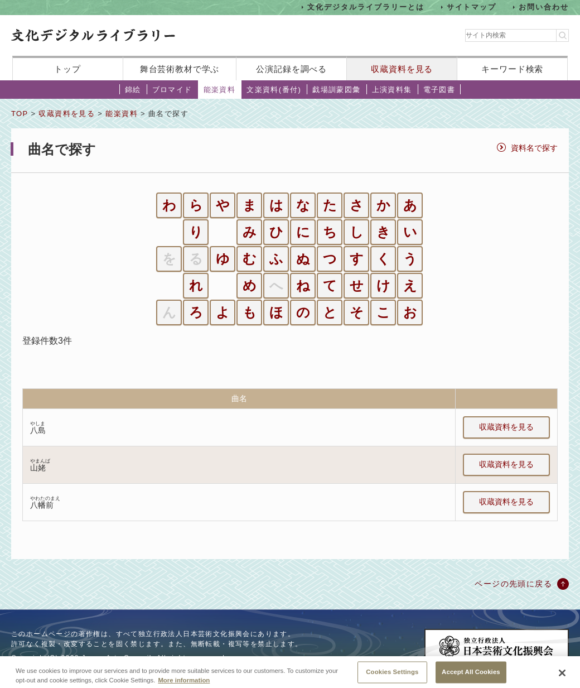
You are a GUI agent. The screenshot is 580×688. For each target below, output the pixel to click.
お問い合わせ (544, 7)
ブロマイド (172, 89)
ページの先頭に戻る (513, 583)
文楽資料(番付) (273, 89)
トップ (67, 69)
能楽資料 (220, 89)
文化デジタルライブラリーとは (365, 7)
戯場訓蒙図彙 (336, 89)
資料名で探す (534, 147)
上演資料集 (392, 89)
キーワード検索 (512, 69)
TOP (19, 113)
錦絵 (133, 89)
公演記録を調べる (291, 69)
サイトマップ (472, 7)
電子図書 (439, 89)
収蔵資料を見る (402, 69)
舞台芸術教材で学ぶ (180, 69)
